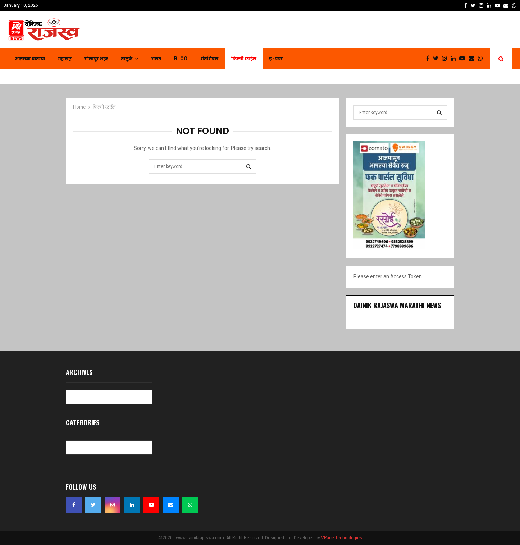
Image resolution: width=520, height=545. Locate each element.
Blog (180, 58)
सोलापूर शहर (96, 58)
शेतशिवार (209, 58)
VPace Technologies (341, 537)
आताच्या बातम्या (30, 58)
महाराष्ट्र (64, 58)
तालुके (126, 58)
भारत (156, 58)
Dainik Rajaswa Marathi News (397, 305)
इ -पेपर (276, 58)
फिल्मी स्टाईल (243, 58)
